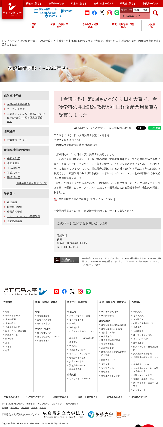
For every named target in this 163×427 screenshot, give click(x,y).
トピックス (10, 346)
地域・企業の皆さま (103, 3)
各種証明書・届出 (77, 358)
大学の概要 (10, 319)
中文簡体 (15, 407)
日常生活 (73, 323)
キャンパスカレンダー (79, 354)
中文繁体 (25, 407)
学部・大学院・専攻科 (59, 25)
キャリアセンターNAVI (79, 378)
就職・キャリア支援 (142, 375)
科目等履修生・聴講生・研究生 (145, 384)
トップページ (9, 40)
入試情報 (151, 25)
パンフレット (139, 390)
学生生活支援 (75, 369)
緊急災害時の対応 (77, 365)
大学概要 (33, 25)
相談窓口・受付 (108, 332)
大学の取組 (10, 323)
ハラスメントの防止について (81, 333)
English (5, 407)
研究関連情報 (107, 315)
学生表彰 (73, 346)
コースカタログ (16, 109)
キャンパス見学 (140, 339)
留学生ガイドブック (110, 376)
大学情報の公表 (12, 327)
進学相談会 (138, 342)
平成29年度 (13, 177)
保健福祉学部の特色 (18, 104)
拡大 (136, 10)
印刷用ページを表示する (91, 128)
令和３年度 (13, 158)
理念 (7, 311)
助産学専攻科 (43, 340)
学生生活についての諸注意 (81, 338)
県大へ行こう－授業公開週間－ (145, 348)
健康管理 (73, 342)
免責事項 (30, 404)
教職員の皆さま (150, 3)
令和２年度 (13, 163)
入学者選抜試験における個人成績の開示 (145, 370)
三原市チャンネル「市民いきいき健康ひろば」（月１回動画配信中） (26, 117)
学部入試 (137, 311)
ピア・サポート (76, 320)
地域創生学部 (43, 316)
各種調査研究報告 (77, 350)
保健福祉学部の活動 (17, 150)
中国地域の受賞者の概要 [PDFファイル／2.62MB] (86, 199)
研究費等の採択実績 (110, 340)
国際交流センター (109, 360)
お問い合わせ (72, 404)
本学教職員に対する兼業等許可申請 (113, 353)
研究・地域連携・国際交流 (123, 25)
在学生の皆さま (56, 3)
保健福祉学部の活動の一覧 (31, 183)
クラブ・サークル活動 (79, 316)
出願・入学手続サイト (143, 323)
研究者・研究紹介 (109, 311)
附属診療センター (17, 140)
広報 (7, 342)
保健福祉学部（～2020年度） (36, 40)
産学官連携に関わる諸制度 (113, 325)
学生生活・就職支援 (90, 25)
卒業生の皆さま (79, 3)
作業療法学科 (14, 211)
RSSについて (43, 404)
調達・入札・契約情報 (15, 331)
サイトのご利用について (13, 404)
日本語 (43, 407)
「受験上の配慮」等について (145, 359)
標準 (145, 10)
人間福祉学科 (14, 221)
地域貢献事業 (107, 348)
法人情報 (9, 339)
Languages (131, 16)
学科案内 (9, 193)
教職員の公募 (11, 335)
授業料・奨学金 (76, 361)
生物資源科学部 (44, 320)
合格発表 (137, 327)
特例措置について (141, 364)
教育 (7, 350)
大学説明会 (138, 331)
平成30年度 (13, 172)
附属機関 (9, 131)
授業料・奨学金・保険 (143, 379)
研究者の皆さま (128, 3)
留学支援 (105, 372)
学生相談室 (74, 327)
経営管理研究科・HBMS (48, 336)
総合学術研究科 (44, 333)
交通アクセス (57, 404)
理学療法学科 (14, 207)
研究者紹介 (106, 336)
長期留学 (105, 364)
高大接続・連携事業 (142, 353)
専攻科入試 (138, 315)
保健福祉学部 (12, 95)
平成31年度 (13, 168)
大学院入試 (138, 319)
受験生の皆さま (34, 3)
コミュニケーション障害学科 (23, 216)
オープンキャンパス (142, 335)
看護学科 (62, 235)
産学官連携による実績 (111, 329)
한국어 (34, 407)
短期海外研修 (107, 368)
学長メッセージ (12, 315)
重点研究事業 (107, 344)
